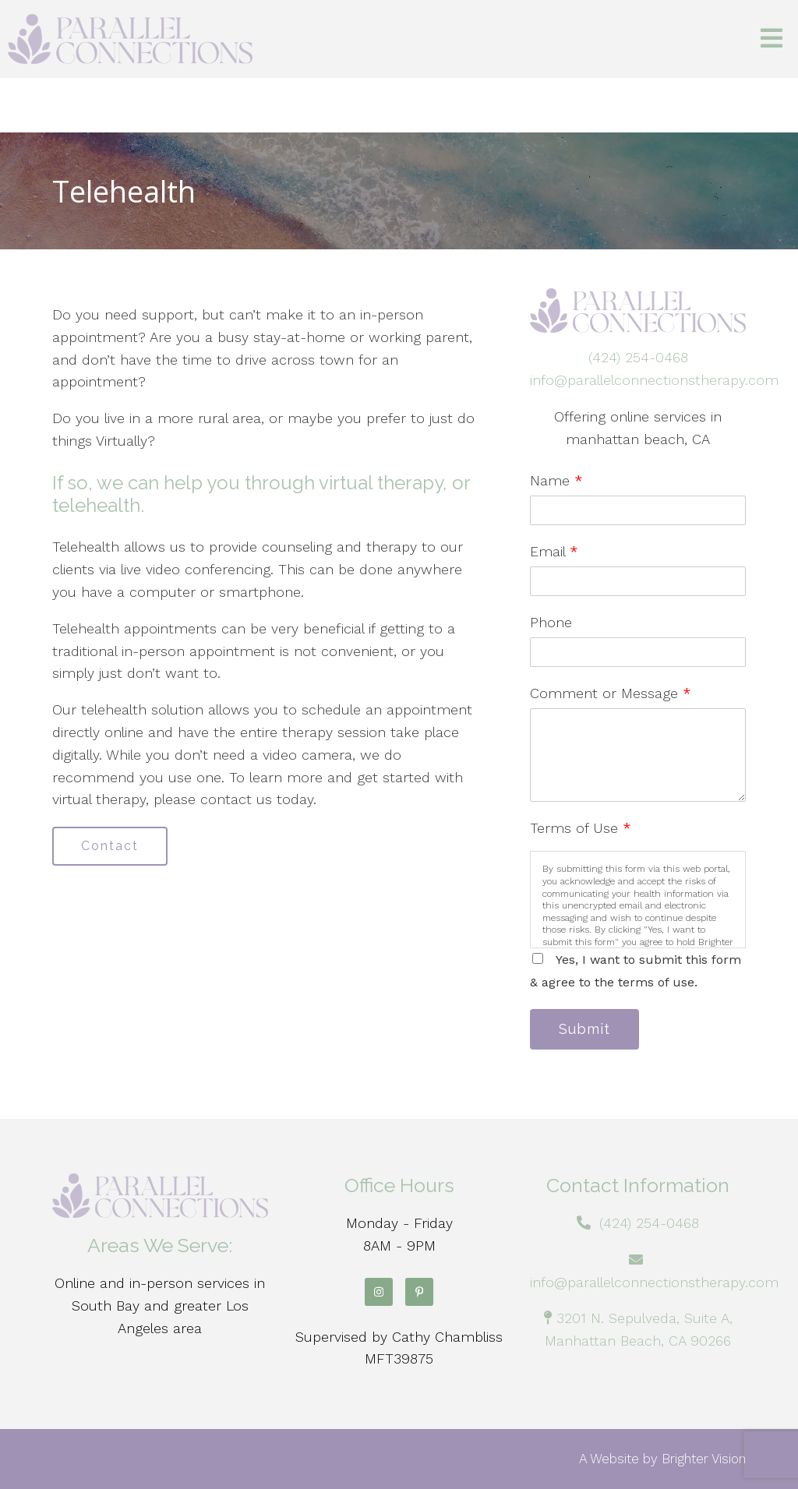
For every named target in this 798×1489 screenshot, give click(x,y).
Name (556, 480)
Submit (584, 1029)
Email (554, 551)
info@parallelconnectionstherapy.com (654, 380)
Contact (110, 845)
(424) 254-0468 (638, 357)
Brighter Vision (704, 1458)
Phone (551, 622)
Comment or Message (610, 693)
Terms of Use (580, 828)
